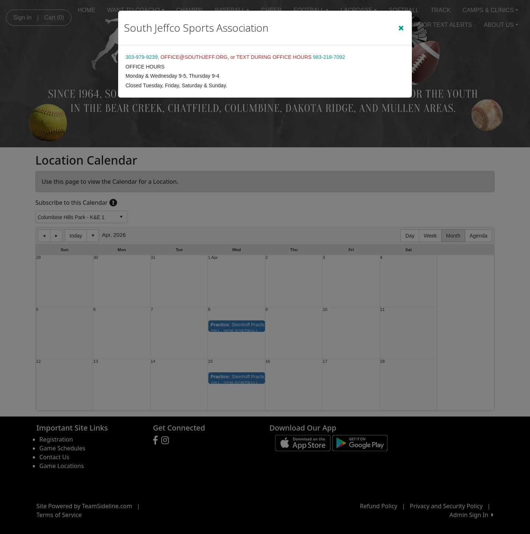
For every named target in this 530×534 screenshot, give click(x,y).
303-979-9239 (142, 57)
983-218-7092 (329, 57)
